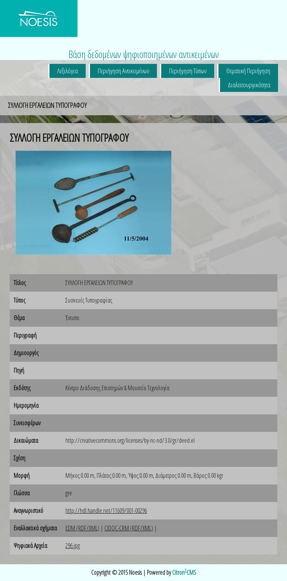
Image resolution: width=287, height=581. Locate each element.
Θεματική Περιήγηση (248, 70)
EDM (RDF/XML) (82, 528)
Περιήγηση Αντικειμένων (123, 70)
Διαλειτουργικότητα (249, 84)
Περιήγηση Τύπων (187, 70)
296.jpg (72, 545)
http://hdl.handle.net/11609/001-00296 (106, 510)
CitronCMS (184, 572)
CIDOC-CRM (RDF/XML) (128, 528)
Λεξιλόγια (67, 70)
